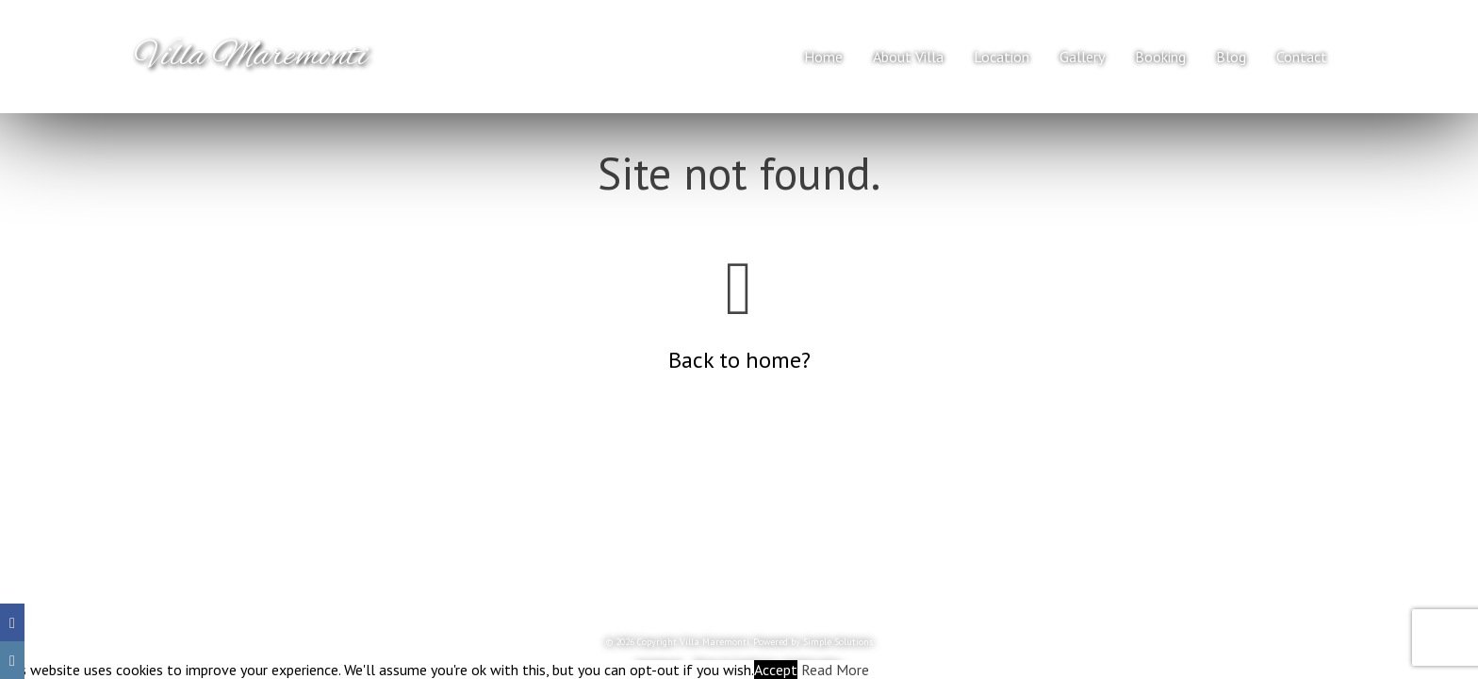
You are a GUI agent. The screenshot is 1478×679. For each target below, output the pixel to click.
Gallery (1082, 56)
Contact (1301, 56)
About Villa (908, 56)
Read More (835, 669)
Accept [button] (775, 669)
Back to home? (739, 359)
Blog (1231, 56)
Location (1001, 56)
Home (823, 56)
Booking (1160, 56)
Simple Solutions (838, 642)
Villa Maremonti (252, 56)
